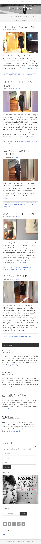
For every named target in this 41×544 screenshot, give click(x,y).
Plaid (22, 75)
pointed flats (26, 337)
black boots (13, 205)
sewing (28, 205)
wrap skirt (6, 143)
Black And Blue (15, 276)
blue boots (6, 75)
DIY (12, 75)
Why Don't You (20, 8)
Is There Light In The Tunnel (14, 395)
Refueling (6, 351)
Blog (12, 73)
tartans (33, 205)
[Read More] (14, 365)
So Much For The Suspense (16, 152)
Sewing (22, 203)
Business (17, 73)
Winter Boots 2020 (10, 373)
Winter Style (7, 417)
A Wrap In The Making (19, 213)
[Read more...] (33, 68)
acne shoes (21, 335)
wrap (31, 75)
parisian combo (8, 337)
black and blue (32, 73)
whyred (27, 75)
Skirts (22, 73)
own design (17, 75)
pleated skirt (18, 337)
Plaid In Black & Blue (19, 26)
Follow (4, 534)
